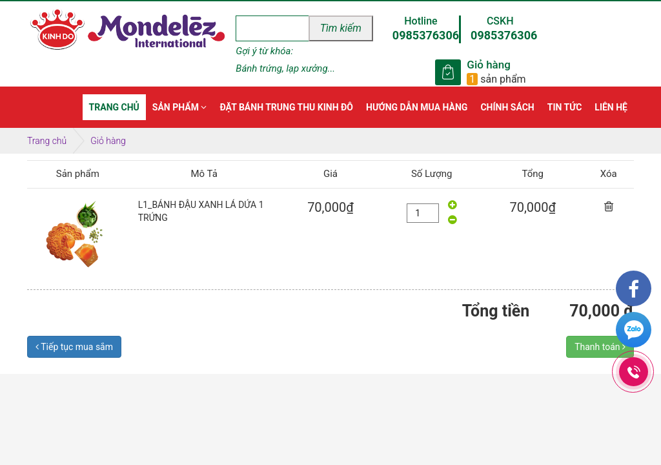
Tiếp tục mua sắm (74, 347)
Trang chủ (46, 141)
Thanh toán (600, 347)
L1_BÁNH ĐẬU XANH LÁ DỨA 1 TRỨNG (201, 211)
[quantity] (423, 213)
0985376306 (425, 35)
